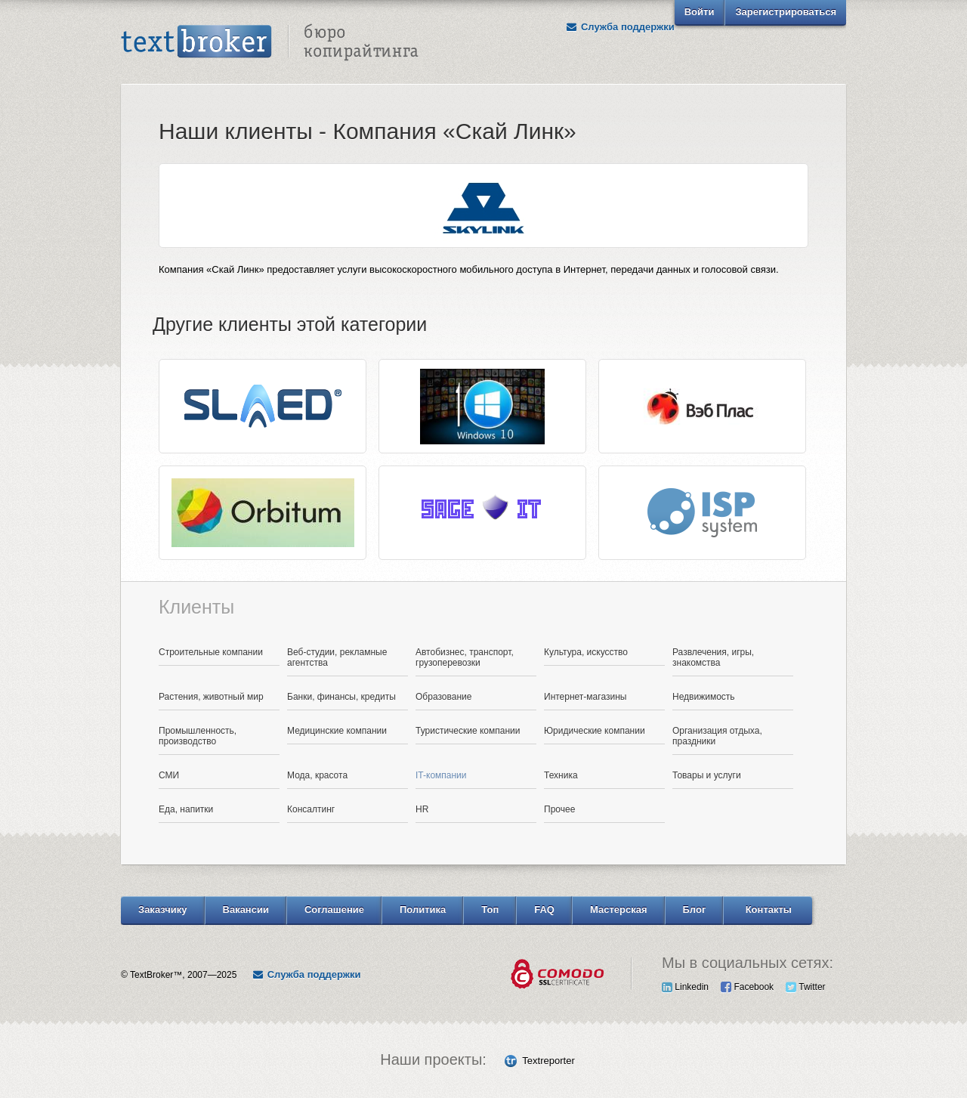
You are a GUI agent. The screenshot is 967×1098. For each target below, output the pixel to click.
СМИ (169, 775)
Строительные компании (211, 652)
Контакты (769, 909)
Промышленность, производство (197, 736)
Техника (561, 775)
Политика (423, 909)
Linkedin (685, 987)
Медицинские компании (337, 730)
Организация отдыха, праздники (717, 736)
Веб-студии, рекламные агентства (337, 657)
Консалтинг (311, 809)
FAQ (544, 909)
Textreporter (548, 1060)
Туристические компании (468, 730)
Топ (490, 909)
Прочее (559, 809)
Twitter (805, 987)
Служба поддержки (620, 26)
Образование (443, 696)
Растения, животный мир (211, 696)
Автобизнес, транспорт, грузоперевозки (465, 657)
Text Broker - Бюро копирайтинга (270, 42)
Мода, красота (317, 775)
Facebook (747, 987)
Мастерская (618, 909)
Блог (694, 909)
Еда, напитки (186, 809)
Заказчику (162, 909)
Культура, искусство (586, 652)
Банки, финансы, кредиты (341, 696)
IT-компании (441, 775)
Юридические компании (594, 730)
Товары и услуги (706, 775)
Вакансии (246, 909)
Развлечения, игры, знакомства (713, 657)
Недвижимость (703, 696)
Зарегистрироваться (785, 11)
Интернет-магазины (585, 696)
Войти (699, 11)
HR (422, 809)
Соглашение (334, 909)
